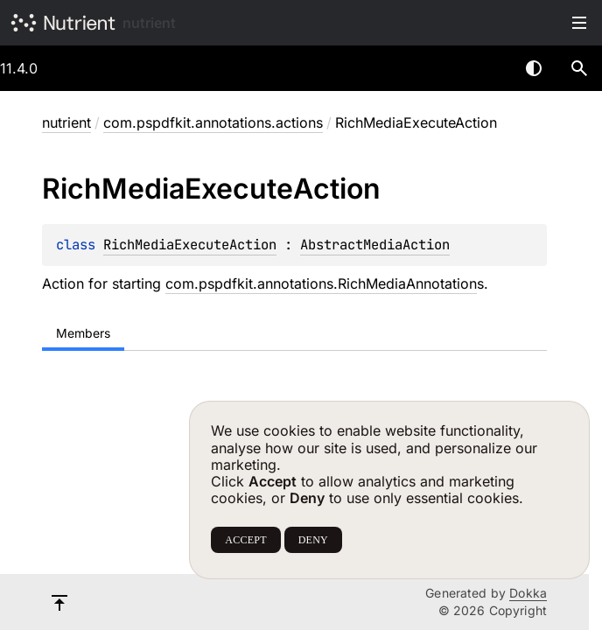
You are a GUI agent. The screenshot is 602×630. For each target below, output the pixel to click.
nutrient (149, 23)
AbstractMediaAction (375, 244)
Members (83, 333)
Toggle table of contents (579, 23)
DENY (313, 540)
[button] (579, 68)
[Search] (579, 68)
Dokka (528, 592)
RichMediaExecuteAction (189, 244)
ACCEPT (245, 540)
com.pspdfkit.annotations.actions (213, 122)
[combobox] (488, 68)
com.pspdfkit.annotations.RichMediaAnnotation (321, 283)
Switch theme (533, 68)
